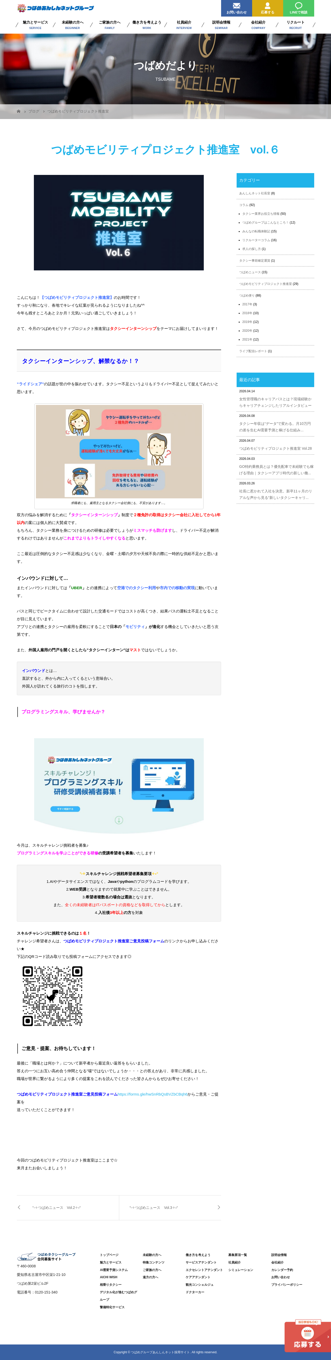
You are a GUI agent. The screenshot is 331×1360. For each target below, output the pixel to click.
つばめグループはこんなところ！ (265, 222)
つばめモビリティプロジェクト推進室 (265, 284)
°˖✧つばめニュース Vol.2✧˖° (56, 1208)
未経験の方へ (152, 1255)
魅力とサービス (111, 1262)
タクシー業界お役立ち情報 (261, 214)
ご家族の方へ (152, 1270)
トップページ (109, 1255)
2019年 (247, 322)
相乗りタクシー (111, 1285)
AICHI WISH (108, 1277)
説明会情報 (279, 1255)
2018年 (247, 313)
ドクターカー (195, 1292)
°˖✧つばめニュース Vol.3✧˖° (154, 1208)
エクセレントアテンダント (204, 1270)
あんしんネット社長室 (254, 193)
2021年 (247, 339)
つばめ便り (247, 295)
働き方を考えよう (198, 1255)
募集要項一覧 (237, 1255)
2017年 (247, 304)
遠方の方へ (150, 1277)
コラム (244, 205)
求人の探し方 (251, 249)
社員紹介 (234, 1262)
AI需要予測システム (114, 1270)
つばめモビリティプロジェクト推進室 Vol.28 (275, 448)
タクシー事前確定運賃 (254, 260)
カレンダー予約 (282, 1270)
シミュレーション (240, 1270)
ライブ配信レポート (253, 351)
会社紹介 (277, 1262)
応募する (267, 7)
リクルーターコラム (256, 240)
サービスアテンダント (201, 1262)
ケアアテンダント (198, 1277)
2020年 (247, 330)
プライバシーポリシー (286, 1285)
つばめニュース (250, 272)
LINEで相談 (299, 7)
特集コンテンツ (153, 1262)
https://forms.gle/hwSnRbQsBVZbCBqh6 (152, 1094)
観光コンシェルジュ (200, 1285)
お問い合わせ (237, 7)
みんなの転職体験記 (256, 231)
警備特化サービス (112, 1307)
